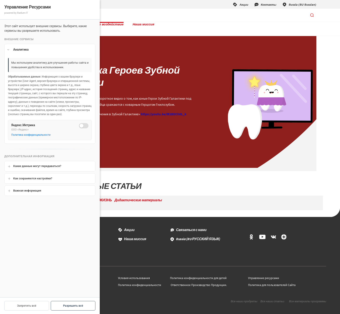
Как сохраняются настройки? (32, 178)
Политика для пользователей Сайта (272, 281)
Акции (129, 225)
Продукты (105, 15)
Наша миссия (186, 15)
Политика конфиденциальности (139, 281)
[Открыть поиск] (312, 15)
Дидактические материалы (138, 195)
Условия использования (134, 274)
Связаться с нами (191, 225)
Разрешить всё (73, 305)
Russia (198, 234)
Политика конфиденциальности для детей (198, 274)
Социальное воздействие (144, 15)
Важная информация (27, 190)
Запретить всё (26, 305)
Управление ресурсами (263, 274)
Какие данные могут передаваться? (37, 166)
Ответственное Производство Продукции (198, 281)
